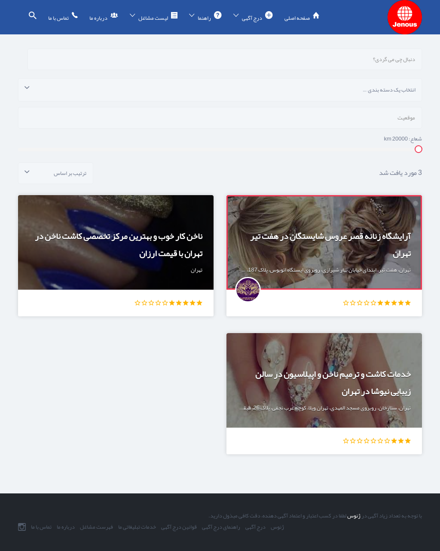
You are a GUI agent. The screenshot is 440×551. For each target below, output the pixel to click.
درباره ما (98, 18)
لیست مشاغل (153, 18)
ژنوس (353, 515)
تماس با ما (58, 18)
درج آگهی (252, 18)
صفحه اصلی (297, 18)
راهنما (204, 18)
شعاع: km (403, 138)
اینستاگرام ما (22, 527)
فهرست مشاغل (96, 527)
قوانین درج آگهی (179, 527)
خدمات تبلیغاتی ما (137, 527)
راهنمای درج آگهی (221, 527)
